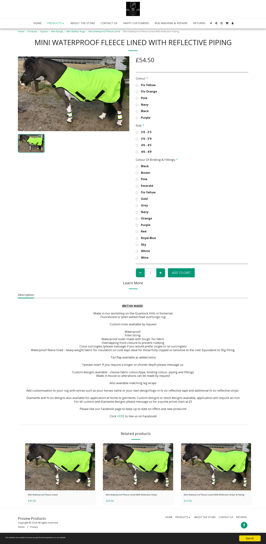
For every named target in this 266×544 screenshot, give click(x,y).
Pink (141, 98)
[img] (60, 466)
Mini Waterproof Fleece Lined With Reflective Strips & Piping (215, 497)
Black (142, 111)
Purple (143, 118)
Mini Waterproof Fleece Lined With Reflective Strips (137, 497)
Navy (142, 105)
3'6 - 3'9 (143, 139)
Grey (142, 205)
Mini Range (57, 31)
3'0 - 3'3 (143, 132)
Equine (44, 31)
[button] (210, 23)
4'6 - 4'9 (143, 152)
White (143, 251)
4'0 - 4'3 (143, 145)
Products (32, 31)
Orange (144, 218)
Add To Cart (181, 273)
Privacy (34, 532)
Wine (142, 258)
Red (141, 231)
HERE (120, 416)
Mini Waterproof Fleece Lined (104, 31)
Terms (21, 532)
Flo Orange (146, 91)
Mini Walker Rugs (75, 31)
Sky (141, 245)
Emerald (144, 186)
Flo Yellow (146, 85)
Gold (142, 199)
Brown (143, 173)
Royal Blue (146, 238)
